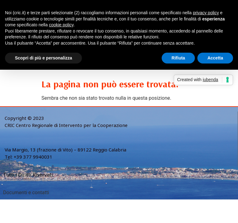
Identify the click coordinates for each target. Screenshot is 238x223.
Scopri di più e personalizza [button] (43, 57)
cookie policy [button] (61, 24)
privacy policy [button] (206, 12)
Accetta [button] (215, 57)
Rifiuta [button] (178, 57)
